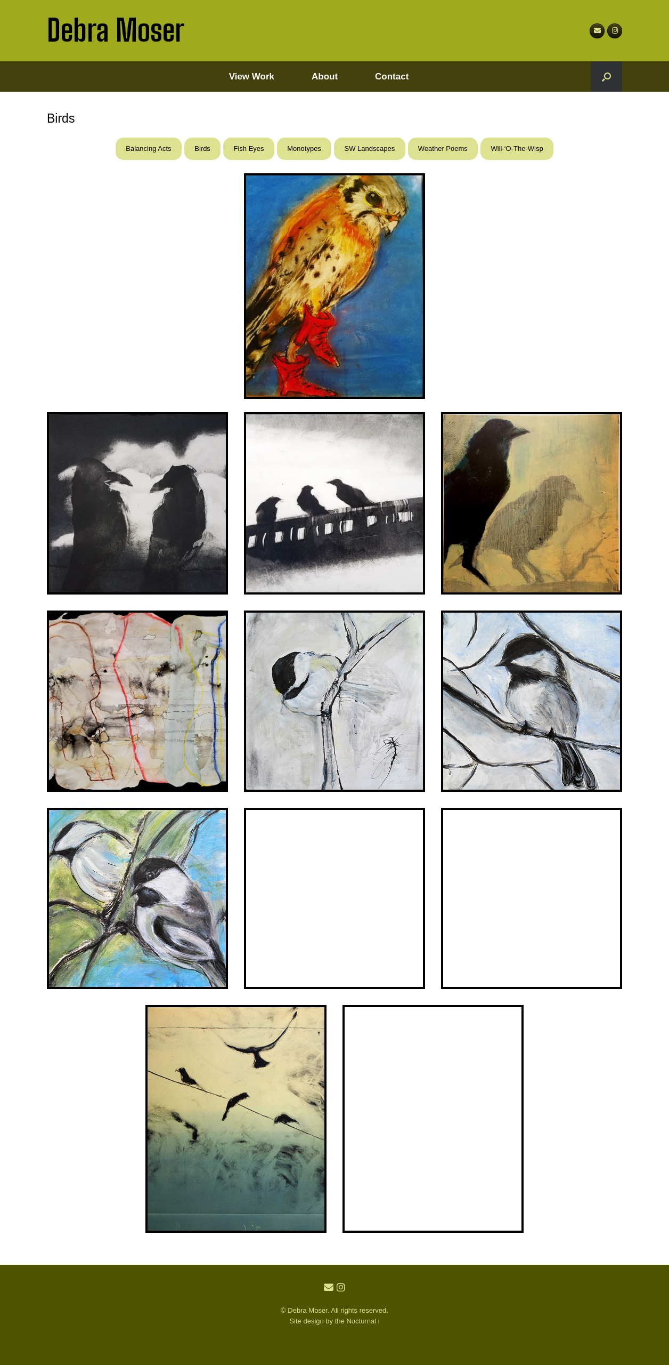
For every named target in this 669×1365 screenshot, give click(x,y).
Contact (392, 76)
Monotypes (304, 148)
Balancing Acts (148, 148)
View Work (251, 76)
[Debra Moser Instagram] (341, 1287)
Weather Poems (443, 148)
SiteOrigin (326, 1343)
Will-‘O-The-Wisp (517, 148)
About (325, 76)
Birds (202, 148)
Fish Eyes (249, 148)
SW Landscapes (370, 148)
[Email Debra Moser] (330, 1287)
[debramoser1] (614, 30)
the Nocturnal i (357, 1321)
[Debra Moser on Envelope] (597, 30)
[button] (606, 76)
